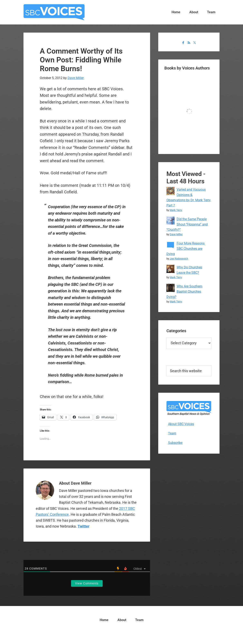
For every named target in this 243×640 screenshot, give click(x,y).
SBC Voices (54, 12)
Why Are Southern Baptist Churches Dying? (184, 291)
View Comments (87, 583)
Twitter (83, 526)
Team (172, 433)
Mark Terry (176, 210)
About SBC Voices (181, 424)
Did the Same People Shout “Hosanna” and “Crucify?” (187, 224)
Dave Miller (176, 234)
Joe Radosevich (179, 258)
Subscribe (175, 443)
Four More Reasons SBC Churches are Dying (185, 248)
